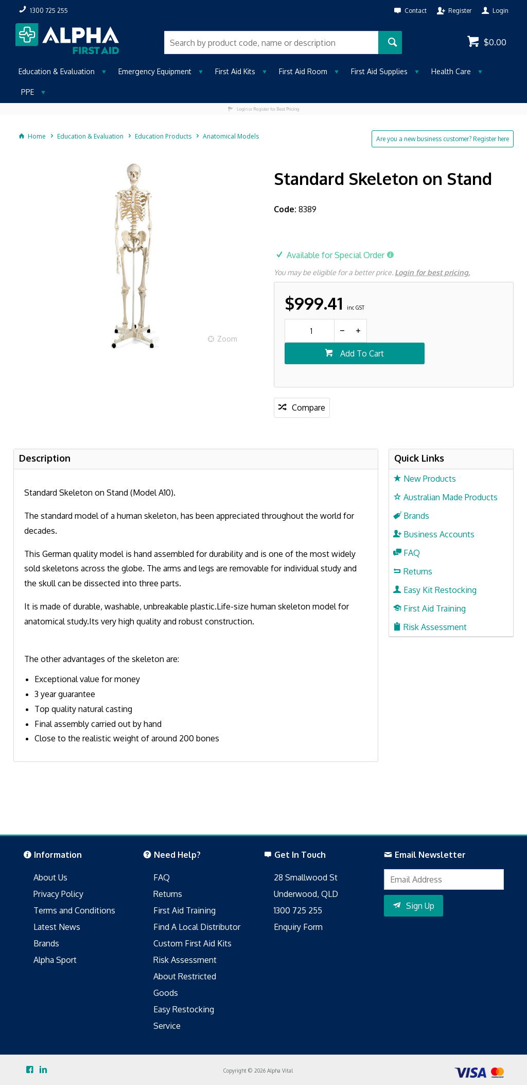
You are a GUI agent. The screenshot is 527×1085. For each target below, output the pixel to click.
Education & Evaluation (57, 71)
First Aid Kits (235, 71)
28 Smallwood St (306, 877)
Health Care (451, 71)
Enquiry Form (298, 927)
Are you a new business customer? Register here (442, 139)
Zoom (227, 338)
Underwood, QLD (306, 894)
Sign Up (420, 906)
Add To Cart (361, 353)
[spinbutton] (309, 330)
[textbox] (271, 42)
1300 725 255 (298, 910)
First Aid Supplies (379, 71)
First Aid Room (303, 71)
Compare (308, 407)
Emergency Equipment (154, 71)
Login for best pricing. (432, 272)
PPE (27, 92)
